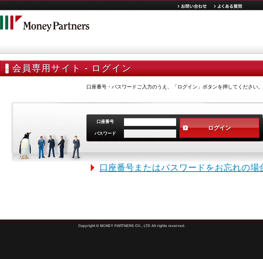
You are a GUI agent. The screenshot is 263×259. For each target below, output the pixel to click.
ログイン (219, 128)
